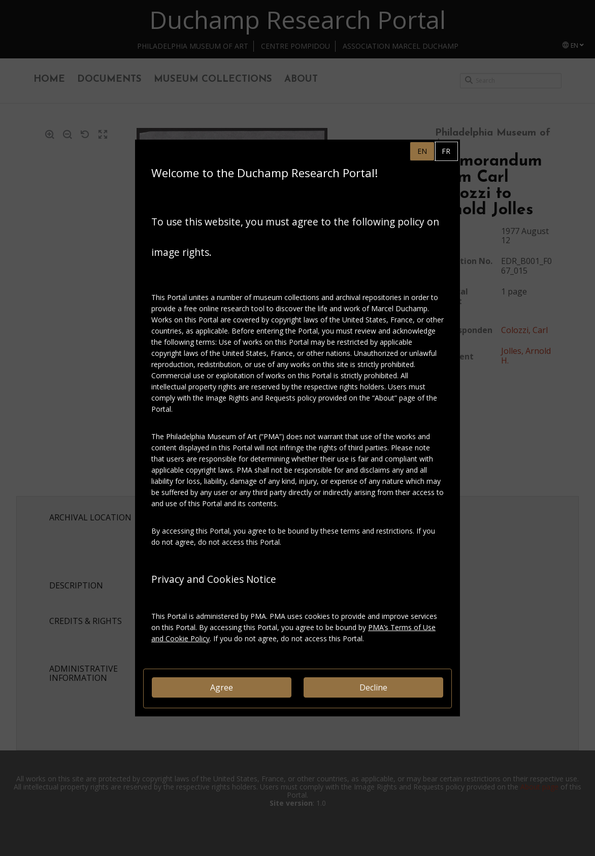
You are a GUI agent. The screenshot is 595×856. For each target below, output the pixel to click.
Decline (373, 687)
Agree (221, 687)
